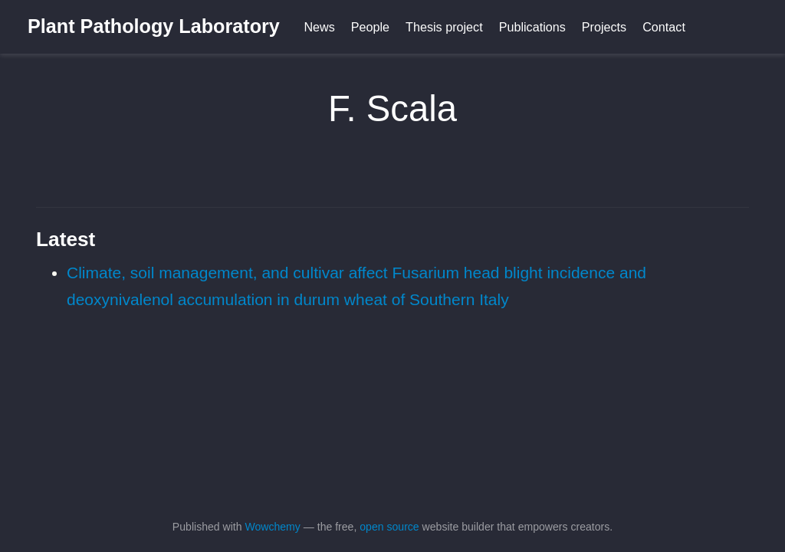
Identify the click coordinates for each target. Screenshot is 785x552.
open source (389, 527)
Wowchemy (272, 527)
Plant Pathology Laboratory (154, 26)
